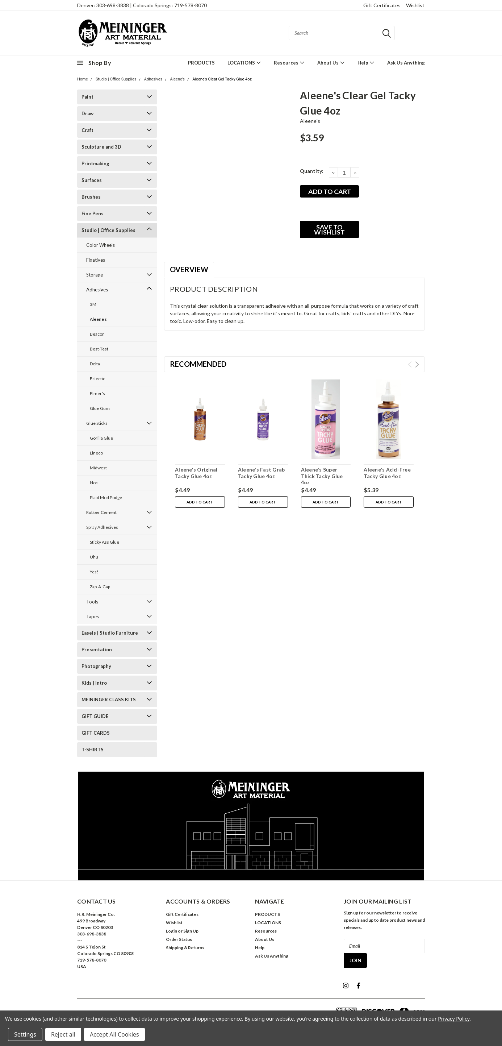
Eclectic (97, 378)
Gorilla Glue (101, 438)
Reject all (63, 1034)
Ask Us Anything (406, 63)
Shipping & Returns (185, 947)
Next (417, 364)
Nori (94, 482)
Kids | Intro (94, 683)
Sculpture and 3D (101, 147)
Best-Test (99, 349)
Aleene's (177, 79)
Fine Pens (92, 213)
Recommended (198, 364)
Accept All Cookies (114, 1034)
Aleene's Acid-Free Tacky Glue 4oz (387, 472)
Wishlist (415, 5)
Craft (87, 130)
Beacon (97, 334)
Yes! (94, 571)
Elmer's (97, 393)
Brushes (91, 197)
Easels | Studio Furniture (109, 633)
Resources (289, 62)
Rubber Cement (101, 512)
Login (171, 931)
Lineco (96, 453)
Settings (25, 1034)
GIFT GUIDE (94, 716)
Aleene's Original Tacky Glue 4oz (196, 472)
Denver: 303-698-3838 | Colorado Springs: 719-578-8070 (142, 5)
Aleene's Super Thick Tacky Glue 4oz (322, 475)
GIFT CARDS (95, 733)
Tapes (92, 616)
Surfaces (91, 180)
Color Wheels (100, 245)
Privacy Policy (453, 1018)
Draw (87, 113)
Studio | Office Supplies (116, 79)
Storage (94, 275)
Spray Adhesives (102, 527)
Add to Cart (200, 502)
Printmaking (95, 163)
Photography (96, 666)
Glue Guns (100, 408)
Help (366, 62)
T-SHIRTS (92, 749)
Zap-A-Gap (100, 586)
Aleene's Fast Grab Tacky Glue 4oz (261, 472)
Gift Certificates (382, 5)
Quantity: (311, 171)
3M (93, 304)
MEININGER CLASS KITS (108, 699)
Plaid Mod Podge (106, 497)
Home (82, 79)
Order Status (179, 939)
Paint (87, 97)
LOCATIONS (244, 62)
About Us (331, 62)
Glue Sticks (97, 423)
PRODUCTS (201, 63)
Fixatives (95, 260)
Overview (189, 269)
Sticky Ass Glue (104, 542)
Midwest (98, 467)
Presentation (96, 649)
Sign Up (190, 931)
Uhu (94, 557)
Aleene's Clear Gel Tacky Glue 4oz (222, 79)
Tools (92, 602)
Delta (95, 363)
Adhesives (153, 79)
